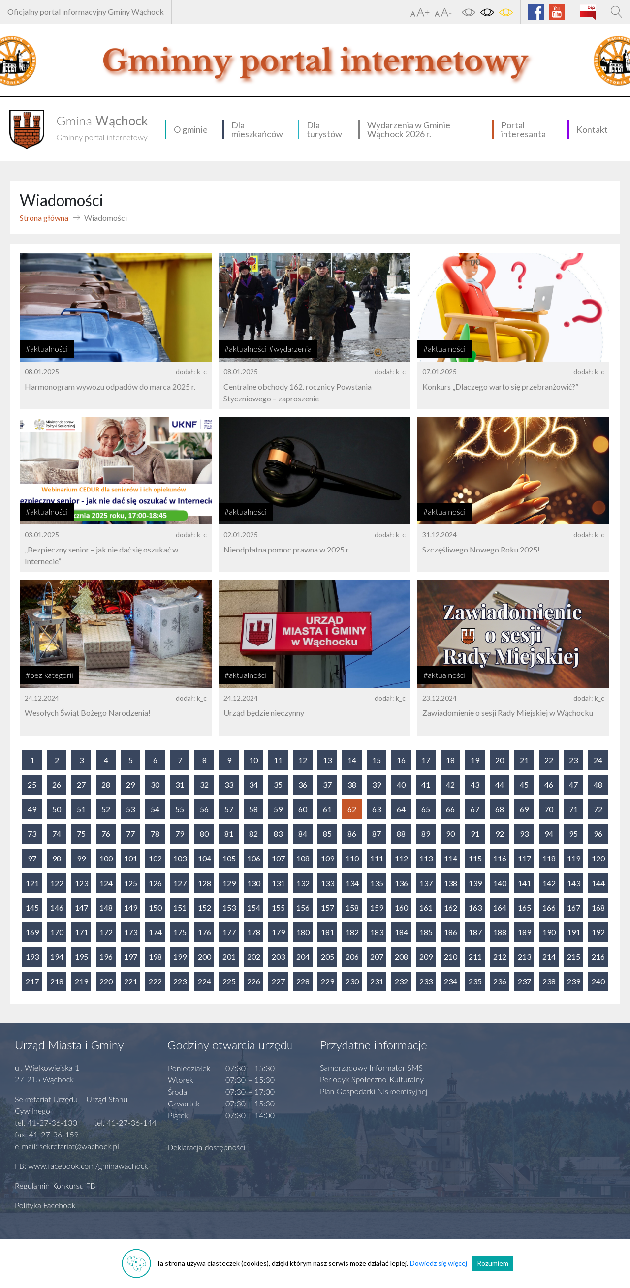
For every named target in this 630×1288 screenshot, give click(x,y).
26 (56, 784)
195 (81, 956)
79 (179, 833)
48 (598, 784)
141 (524, 883)
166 (549, 907)
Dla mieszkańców (257, 129)
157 (327, 907)
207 (376, 956)
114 (450, 858)
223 (180, 981)
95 (573, 833)
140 (499, 883)
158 (352, 907)
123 (81, 883)
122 (56, 883)
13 (327, 760)
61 (327, 809)
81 (228, 833)
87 (376, 833)
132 (303, 883)
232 (401, 981)
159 (376, 907)
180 (303, 932)
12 (302, 760)
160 (401, 907)
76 (105, 833)
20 (499, 760)
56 (204, 809)
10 (253, 760)
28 (105, 784)
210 (450, 956)
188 (499, 932)
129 (229, 883)
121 (32, 883)
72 (598, 809)
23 (573, 760)
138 (450, 883)
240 (598, 981)
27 (81, 784)
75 (81, 833)
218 (56, 981)
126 (155, 883)
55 (179, 809)
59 (278, 809)
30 (155, 784)
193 (32, 956)
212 (499, 956)
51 (81, 809)
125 (130, 883)
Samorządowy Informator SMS (371, 1067)
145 (32, 907)
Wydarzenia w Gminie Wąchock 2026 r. (408, 129)
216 (598, 956)
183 (376, 932)
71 (573, 809)
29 (130, 784)
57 (228, 809)
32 (204, 784)
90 (450, 833)
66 (450, 809)
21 (524, 760)
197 (130, 956)
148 (106, 907)
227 (278, 981)
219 (81, 981)
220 (106, 981)
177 (229, 932)
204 (303, 956)
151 (180, 907)
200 (204, 956)
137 (426, 883)
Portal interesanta (523, 129)
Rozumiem (492, 1263)
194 (56, 956)
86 (351, 833)
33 (228, 784)
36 (302, 784)
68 (499, 809)
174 (155, 932)
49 (32, 809)
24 (598, 760)
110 (352, 858)
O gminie (191, 129)
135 (376, 883)
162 (450, 907)
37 (327, 784)
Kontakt (592, 129)
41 (425, 784)
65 (425, 809)
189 (524, 932)
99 (81, 858)
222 (155, 981)
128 (204, 883)
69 (524, 809)
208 (401, 956)
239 (573, 981)
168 (598, 907)
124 (106, 883)
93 (524, 833)
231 (376, 981)
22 (548, 760)
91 (475, 833)
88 (401, 833)
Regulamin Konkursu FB (55, 1185)
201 (229, 956)
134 (352, 883)
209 (426, 956)
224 (204, 981)
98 (56, 858)
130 (253, 883)
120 (598, 858)
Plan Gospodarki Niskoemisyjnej (374, 1091)
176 (204, 932)
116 (499, 858)
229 (327, 981)
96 (598, 833)
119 (573, 858)
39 (376, 784)
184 (401, 932)
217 (32, 981)
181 (327, 932)
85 (327, 833)
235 (475, 981)
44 (499, 784)
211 (475, 956)
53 (130, 809)
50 (56, 809)
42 (450, 784)
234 (450, 981)
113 (426, 858)
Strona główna (44, 217)
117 (524, 858)
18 (450, 760)
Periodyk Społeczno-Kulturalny (372, 1079)
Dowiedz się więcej (438, 1263)
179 (278, 932)
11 (278, 760)
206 (352, 956)
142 (549, 883)
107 (278, 858)
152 (204, 907)
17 (425, 760)
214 (549, 956)
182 (352, 932)
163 (475, 907)
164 (499, 907)
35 (278, 784)
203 (278, 956)
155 (278, 907)
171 (81, 932)
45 (524, 784)
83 (278, 833)
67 (475, 809)
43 (475, 784)
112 (401, 858)
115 (475, 858)
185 (426, 932)
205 (327, 956)
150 (155, 907)
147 (81, 907)
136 (401, 883)
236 (499, 981)
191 (573, 932)
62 (351, 809)
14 (351, 760)
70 (548, 809)
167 (573, 907)
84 (302, 833)
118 (549, 858)
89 (425, 833)
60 (302, 809)
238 (549, 981)
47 (573, 784)
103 (180, 858)
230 (352, 981)
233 (426, 981)
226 (253, 981)
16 (401, 760)
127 (180, 883)
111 (376, 858)
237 (524, 981)
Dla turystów (324, 129)
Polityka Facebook (45, 1205)
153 (229, 907)
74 (56, 833)
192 (598, 932)
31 (179, 784)
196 (106, 956)
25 (32, 784)
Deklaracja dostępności (206, 1147)
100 (106, 858)
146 (56, 907)
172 (106, 932)
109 (327, 858)
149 (130, 907)
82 (253, 833)
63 (376, 809)
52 (105, 809)
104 (204, 858)
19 (475, 760)
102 (155, 858)
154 (253, 907)
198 (155, 956)
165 (524, 907)
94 (548, 833)
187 (475, 932)
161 (426, 907)
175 (180, 932)
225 (229, 981)
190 (549, 932)
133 (327, 883)
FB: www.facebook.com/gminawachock (81, 1165)
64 (401, 809)
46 (548, 784)
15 (376, 760)
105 (229, 858)
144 (598, 883)
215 (573, 956)
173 (130, 932)
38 (351, 784)
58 (253, 809)
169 (32, 932)
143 (573, 883)
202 (253, 956)
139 (475, 883)
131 (278, 883)
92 (499, 833)
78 (155, 833)
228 (303, 981)
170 (56, 932)
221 (130, 981)
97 (32, 858)
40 (401, 784)
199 (180, 956)
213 (524, 956)
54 (155, 809)
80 (204, 833)
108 (303, 858)
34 (253, 784)
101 (130, 858)
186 (450, 932)
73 (32, 833)
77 (130, 833)
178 (253, 932)
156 (303, 907)
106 (253, 858)
